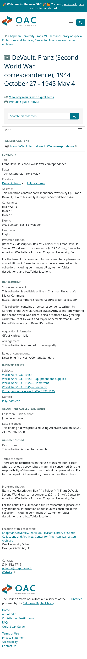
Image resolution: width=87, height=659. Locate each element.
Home (6, 610)
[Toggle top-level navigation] (71, 22)
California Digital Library (38, 603)
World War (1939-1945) (16, 375)
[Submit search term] (74, 116)
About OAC (9, 614)
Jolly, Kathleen (36, 183)
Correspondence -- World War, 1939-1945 (28, 391)
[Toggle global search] (80, 22)
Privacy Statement (13, 638)
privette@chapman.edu (17, 568)
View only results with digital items (31, 97)
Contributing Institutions (18, 618)
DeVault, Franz (11, 183)
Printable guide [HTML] (24, 102)
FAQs (5, 622)
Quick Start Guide (13, 626)
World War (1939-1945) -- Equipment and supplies (34, 379)
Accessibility (10, 642)
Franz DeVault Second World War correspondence (42, 146)
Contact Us (9, 646)
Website (7, 572)
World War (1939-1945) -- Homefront (25, 383)
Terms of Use (10, 633)
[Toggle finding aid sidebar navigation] (43, 129)
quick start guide (73, 4)
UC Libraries (74, 599)
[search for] (39, 116)
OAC (19, 21)
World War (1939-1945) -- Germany (24, 387)
